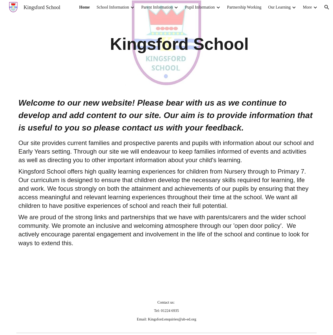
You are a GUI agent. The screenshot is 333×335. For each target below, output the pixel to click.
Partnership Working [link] (244, 7)
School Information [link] (113, 7)
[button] (327, 7)
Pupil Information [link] (200, 7)
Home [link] (84, 7)
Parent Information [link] (157, 7)
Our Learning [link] (279, 7)
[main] (179, 44)
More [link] (307, 7)
